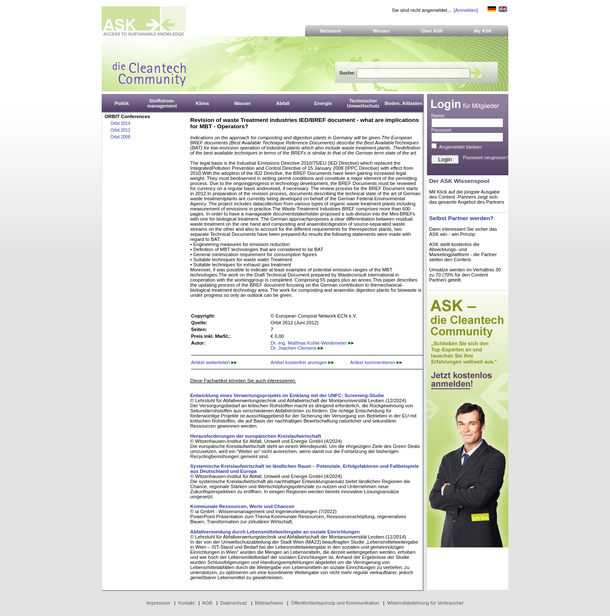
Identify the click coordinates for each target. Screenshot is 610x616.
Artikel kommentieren (376, 362)
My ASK (483, 30)
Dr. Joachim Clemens (297, 348)
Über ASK (432, 30)
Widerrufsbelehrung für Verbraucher (425, 602)
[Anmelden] (466, 10)
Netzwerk (330, 30)
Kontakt (186, 602)
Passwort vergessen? (486, 157)
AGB (207, 602)
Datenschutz (233, 602)
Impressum (158, 602)
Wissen (381, 30)
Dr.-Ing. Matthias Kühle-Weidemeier (312, 342)
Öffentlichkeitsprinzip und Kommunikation (335, 602)
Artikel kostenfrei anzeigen (302, 362)
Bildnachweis (269, 602)
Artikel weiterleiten (214, 362)
